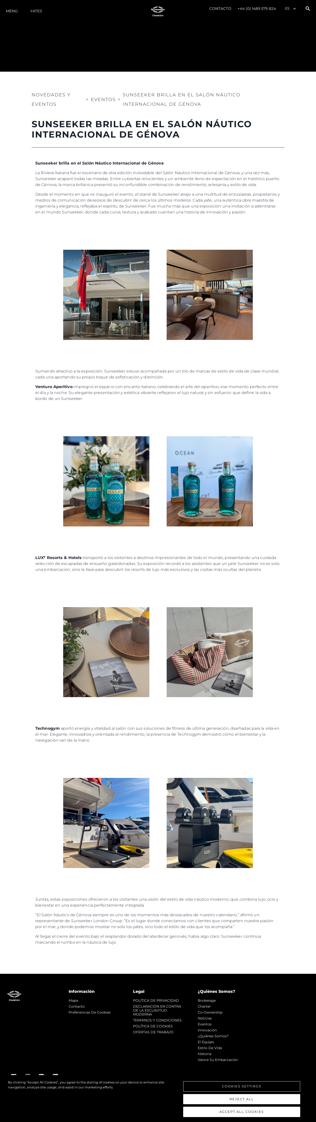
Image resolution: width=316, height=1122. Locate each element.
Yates (36, 11)
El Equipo (206, 1042)
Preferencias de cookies (90, 1012)
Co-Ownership (210, 1012)
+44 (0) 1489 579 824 (256, 8)
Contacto (220, 8)
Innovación (207, 1030)
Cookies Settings (241, 1086)
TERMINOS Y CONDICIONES (157, 1020)
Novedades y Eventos (51, 99)
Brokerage (207, 1000)
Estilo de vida (210, 1048)
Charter (204, 1006)
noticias (205, 1018)
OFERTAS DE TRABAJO (153, 1032)
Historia (204, 1054)
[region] (158, 1098)
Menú (12, 11)
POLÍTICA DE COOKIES (153, 1026)
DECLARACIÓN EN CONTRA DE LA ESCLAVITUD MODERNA (157, 1010)
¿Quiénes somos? (213, 1036)
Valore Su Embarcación (218, 1060)
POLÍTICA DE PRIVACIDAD (156, 1000)
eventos (205, 1024)
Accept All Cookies (241, 1112)
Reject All (242, 1099)
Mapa (73, 1000)
